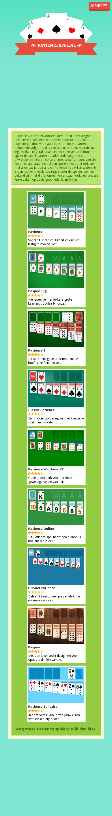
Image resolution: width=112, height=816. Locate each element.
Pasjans (34, 647)
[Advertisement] (56, 94)
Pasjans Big (37, 291)
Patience (35, 231)
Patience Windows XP (46, 469)
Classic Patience (41, 410)
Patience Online (41, 528)
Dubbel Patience (41, 588)
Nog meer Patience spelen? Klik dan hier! (56, 729)
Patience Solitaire (43, 706)
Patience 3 (36, 350)
